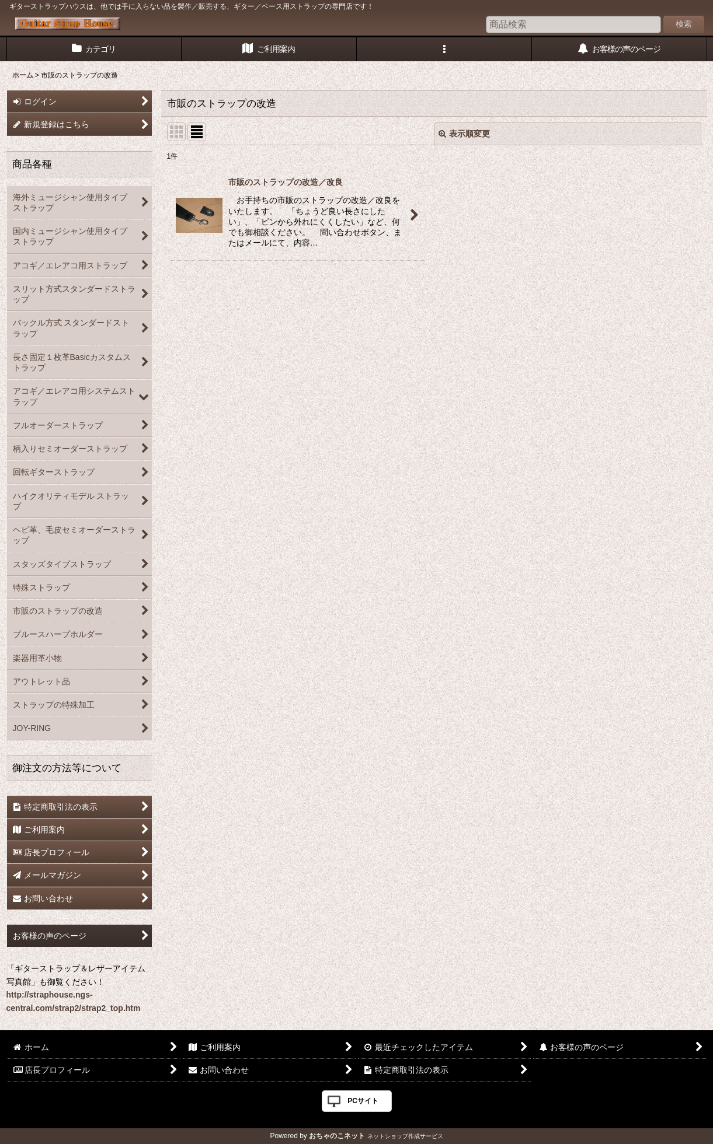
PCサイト (362, 1101)
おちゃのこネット (337, 1136)
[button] (444, 49)
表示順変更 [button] (464, 133)
